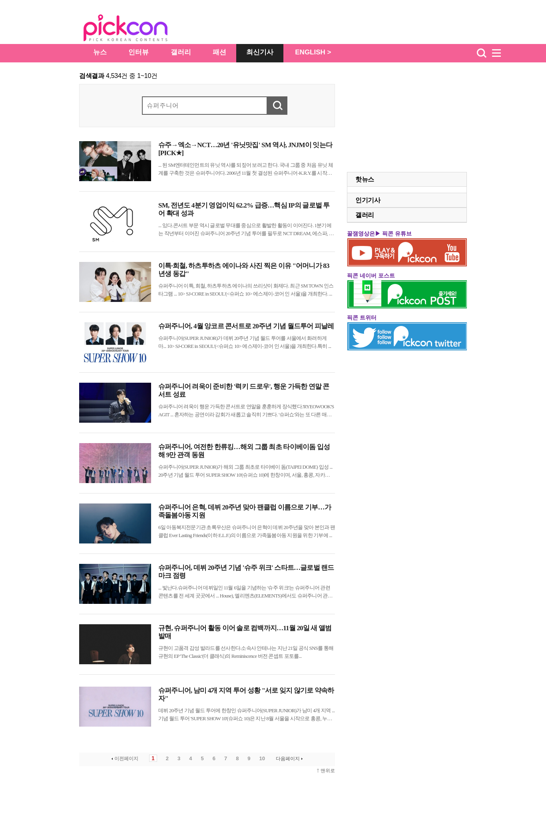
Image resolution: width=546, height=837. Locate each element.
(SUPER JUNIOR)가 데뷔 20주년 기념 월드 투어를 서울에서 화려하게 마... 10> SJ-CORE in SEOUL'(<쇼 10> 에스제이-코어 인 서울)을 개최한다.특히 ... (244, 342)
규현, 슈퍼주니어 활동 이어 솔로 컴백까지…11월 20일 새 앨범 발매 (245, 632)
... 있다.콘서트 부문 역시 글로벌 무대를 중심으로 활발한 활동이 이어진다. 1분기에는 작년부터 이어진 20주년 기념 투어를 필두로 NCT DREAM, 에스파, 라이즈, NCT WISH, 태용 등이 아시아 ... (246, 230)
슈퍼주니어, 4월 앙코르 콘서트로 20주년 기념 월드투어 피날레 (246, 326)
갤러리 (181, 52)
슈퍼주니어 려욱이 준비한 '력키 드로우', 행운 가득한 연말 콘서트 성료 (243, 390)
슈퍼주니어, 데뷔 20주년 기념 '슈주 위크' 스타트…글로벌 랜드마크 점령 (246, 571)
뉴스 (100, 52)
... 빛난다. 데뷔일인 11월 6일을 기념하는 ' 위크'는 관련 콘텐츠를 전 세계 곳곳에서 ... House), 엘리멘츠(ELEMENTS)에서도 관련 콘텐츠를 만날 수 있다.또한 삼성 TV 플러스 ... (245, 592)
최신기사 (259, 52)
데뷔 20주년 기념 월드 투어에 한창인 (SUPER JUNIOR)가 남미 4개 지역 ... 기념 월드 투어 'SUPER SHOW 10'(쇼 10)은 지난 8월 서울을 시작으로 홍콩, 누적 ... (246, 715)
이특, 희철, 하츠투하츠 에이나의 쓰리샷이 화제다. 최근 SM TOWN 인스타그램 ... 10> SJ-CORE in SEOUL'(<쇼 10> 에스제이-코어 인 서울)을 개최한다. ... (245, 290)
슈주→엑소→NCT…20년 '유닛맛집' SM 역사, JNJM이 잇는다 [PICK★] (245, 149)
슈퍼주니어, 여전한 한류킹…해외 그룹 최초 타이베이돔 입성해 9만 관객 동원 (244, 451)
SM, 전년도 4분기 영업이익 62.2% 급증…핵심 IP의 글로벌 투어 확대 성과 (244, 209)
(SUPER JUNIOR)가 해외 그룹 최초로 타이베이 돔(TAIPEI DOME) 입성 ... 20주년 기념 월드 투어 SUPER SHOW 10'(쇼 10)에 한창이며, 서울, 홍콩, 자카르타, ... (245, 471)
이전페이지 (124, 758)
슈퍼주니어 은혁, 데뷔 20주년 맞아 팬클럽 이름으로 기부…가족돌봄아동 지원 (244, 511)
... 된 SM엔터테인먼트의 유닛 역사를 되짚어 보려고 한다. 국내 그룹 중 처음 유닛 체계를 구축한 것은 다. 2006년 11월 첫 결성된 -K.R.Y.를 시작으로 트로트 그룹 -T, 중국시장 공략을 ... (245, 169)
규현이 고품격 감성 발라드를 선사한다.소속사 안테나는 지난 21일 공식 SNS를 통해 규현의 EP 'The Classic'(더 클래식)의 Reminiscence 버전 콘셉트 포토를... (245, 652)
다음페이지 (290, 758)
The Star (137, 29)
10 (262, 758)
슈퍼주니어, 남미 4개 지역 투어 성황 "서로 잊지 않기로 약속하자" (246, 694)
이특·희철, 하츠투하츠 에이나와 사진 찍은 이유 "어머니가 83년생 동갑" (243, 270)
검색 (481, 53)
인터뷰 (138, 52)
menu (500, 53)
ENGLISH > (313, 52)
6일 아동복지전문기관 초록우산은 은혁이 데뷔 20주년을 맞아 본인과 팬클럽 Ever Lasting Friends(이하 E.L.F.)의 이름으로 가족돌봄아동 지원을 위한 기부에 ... (246, 531)
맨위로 (328, 770)
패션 (219, 52)
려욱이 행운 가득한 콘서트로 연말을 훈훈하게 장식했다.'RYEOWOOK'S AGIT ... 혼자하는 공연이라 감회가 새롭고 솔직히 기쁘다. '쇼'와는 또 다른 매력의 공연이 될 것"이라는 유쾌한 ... (246, 411)
